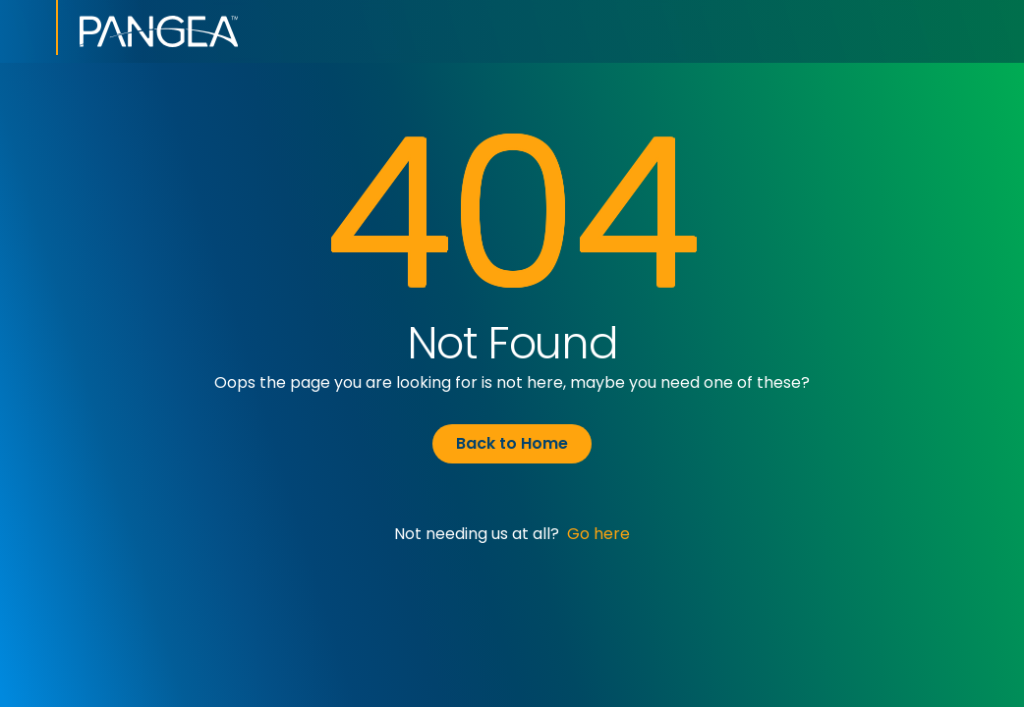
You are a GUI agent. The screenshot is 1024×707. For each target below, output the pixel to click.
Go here (598, 533)
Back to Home (512, 443)
